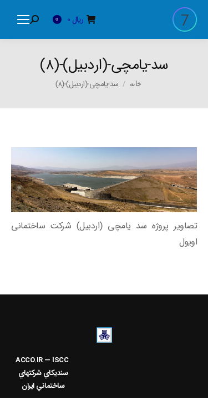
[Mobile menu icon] (23, 19)
